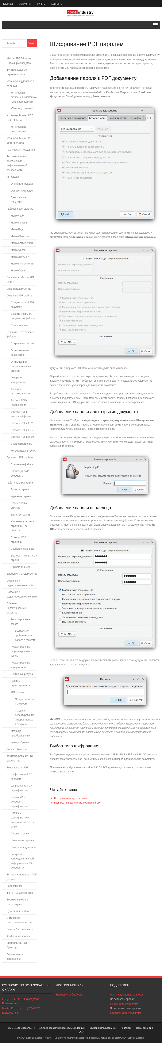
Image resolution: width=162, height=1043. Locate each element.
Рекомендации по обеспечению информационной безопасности (17, 163)
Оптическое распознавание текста (19, 920)
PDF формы (17, 692)
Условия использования (103, 1027)
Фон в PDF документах (20, 893)
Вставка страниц (20, 489)
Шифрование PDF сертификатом (21, 788)
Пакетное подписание (23, 847)
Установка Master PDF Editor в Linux (20, 118)
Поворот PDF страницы (18, 539)
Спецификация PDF (22, 443)
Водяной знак (14, 886)
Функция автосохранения (20, 391)
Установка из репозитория (18, 129)
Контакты (56, 3)
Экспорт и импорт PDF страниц (24, 558)
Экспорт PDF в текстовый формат (22, 414)
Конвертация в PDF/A (23, 450)
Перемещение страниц (19, 505)
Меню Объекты (20, 236)
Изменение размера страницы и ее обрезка (22, 526)
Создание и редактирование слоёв (20, 583)
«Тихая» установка (21, 108)
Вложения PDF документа (22, 573)
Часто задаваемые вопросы (126, 994)
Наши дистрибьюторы (69, 994)
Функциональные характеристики (17, 72)
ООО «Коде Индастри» (20, 1027)
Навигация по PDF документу (21, 473)
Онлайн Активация (22, 183)
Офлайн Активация (22, 190)
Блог (81, 1031)
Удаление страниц (21, 496)
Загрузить (25, 3)
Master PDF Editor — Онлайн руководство (19, 61)
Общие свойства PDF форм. (24, 701)
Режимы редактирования (20, 683)
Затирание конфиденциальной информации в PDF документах (22, 861)
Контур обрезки (20, 742)
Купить (41, 3)
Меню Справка (19, 270)
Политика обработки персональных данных (61, 1027)
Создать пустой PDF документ (22, 305)
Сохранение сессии (22, 343)
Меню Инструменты (22, 263)
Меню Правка (19, 222)
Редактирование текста (20, 621)
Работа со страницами (20, 482)
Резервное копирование (18, 380)
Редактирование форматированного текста (22, 651)
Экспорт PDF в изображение (19, 403)
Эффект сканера (21, 567)
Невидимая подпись (22, 840)
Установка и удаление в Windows (20, 83)
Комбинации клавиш (19, 936)
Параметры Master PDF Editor (20, 279)
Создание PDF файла (19, 295)
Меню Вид (17, 229)
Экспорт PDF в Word (22, 437)
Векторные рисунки (22, 674)
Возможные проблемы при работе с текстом (25, 635)
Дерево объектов (17, 749)
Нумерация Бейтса (18, 911)
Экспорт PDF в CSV (22, 423)
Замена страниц (20, 514)
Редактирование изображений (20, 665)
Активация (13, 176)
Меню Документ (20, 257)
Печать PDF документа (20, 929)
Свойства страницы (22, 548)
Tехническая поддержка (21, 149)
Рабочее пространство (20, 208)
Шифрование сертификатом (70, 798)
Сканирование (19, 325)
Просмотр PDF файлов (20, 457)
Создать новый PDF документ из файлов (23, 316)
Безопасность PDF (17, 767)
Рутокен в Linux (20, 833)
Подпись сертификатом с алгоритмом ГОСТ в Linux (22, 819)
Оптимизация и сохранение (20, 353)
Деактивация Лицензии (18, 200)
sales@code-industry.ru (124, 1003)
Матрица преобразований (20, 733)
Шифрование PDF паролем (21, 776)
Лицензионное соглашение (15, 957)
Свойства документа (19, 289)
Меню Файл (17, 215)
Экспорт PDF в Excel (22, 430)
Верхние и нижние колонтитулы (17, 902)
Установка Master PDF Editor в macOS (20, 140)
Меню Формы (19, 250)
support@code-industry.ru (125, 1012)
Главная (8, 3)
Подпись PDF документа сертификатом (77, 802)
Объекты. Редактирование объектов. (16, 607)
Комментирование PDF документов (20, 758)
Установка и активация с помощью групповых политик (23, 97)
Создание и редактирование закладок (22, 594)
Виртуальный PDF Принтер (17, 945)
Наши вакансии (144, 1027)
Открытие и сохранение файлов (20, 334)
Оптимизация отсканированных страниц (21, 366)
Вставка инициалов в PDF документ (21, 877)
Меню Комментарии (22, 243)
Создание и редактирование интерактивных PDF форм (24, 717)
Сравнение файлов (22, 464)
